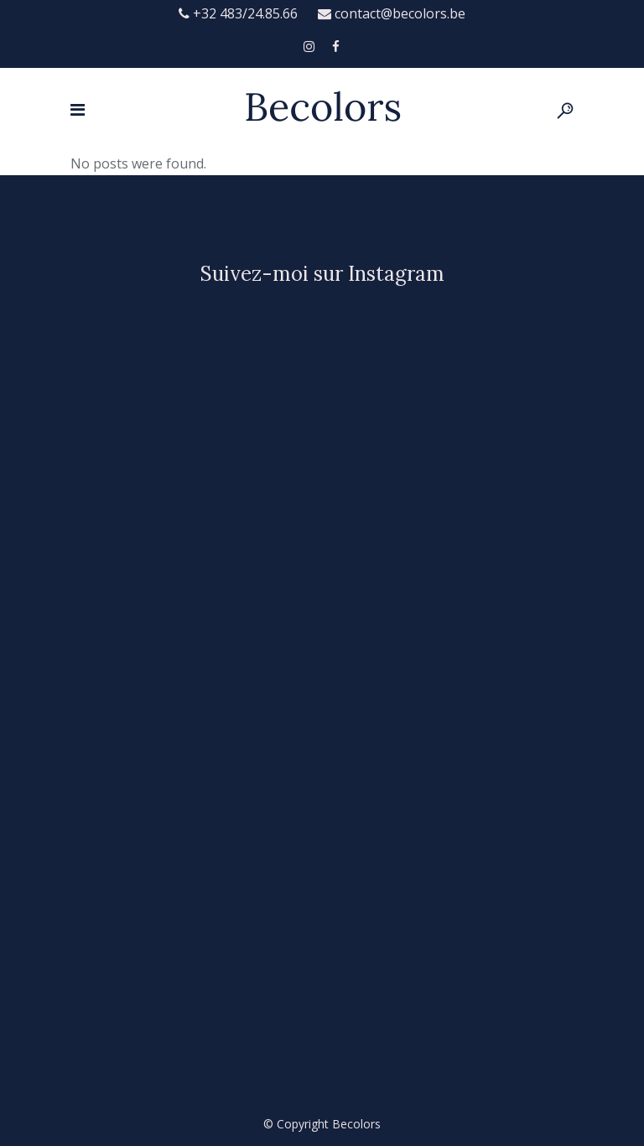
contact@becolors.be (391, 13)
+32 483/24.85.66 (240, 13)
